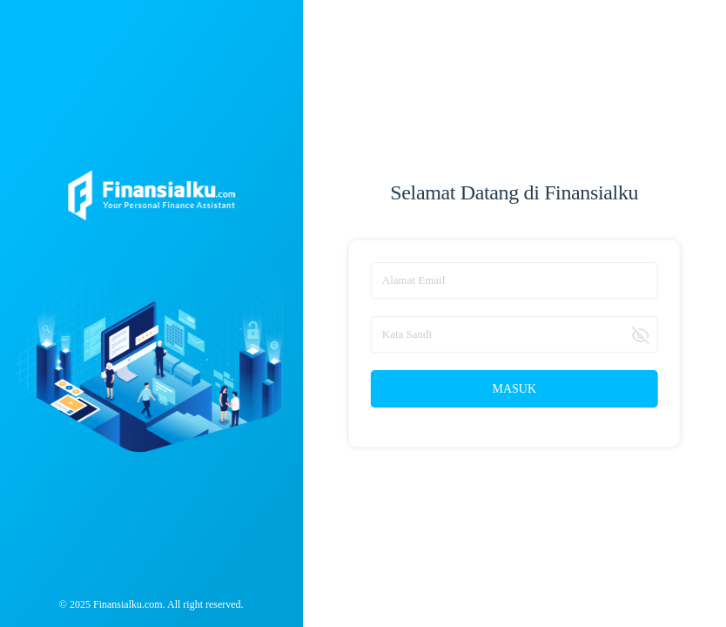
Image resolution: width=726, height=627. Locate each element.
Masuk (514, 388)
